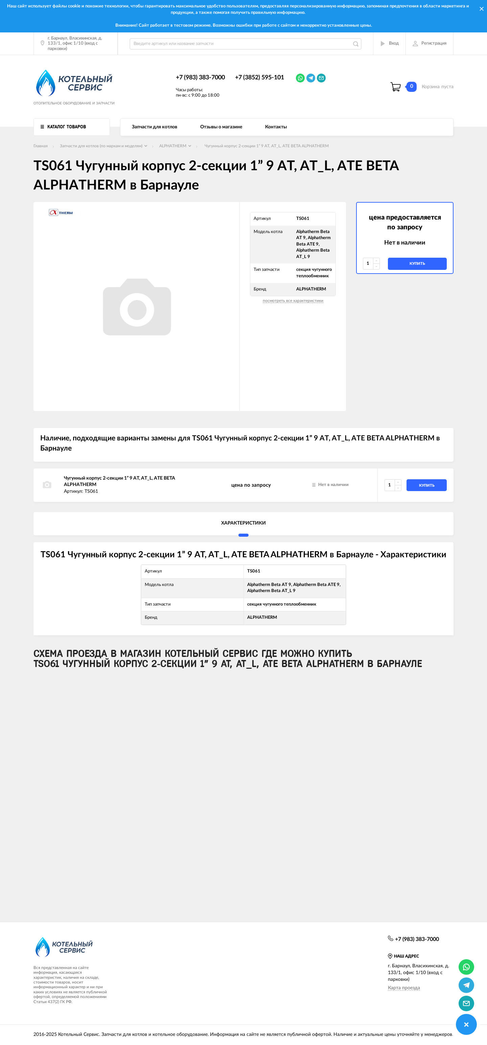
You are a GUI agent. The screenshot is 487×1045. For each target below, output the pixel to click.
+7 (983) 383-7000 (200, 78)
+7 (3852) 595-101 (259, 78)
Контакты (276, 127)
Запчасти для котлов (154, 127)
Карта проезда (404, 988)
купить (417, 263)
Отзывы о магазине (221, 127)
